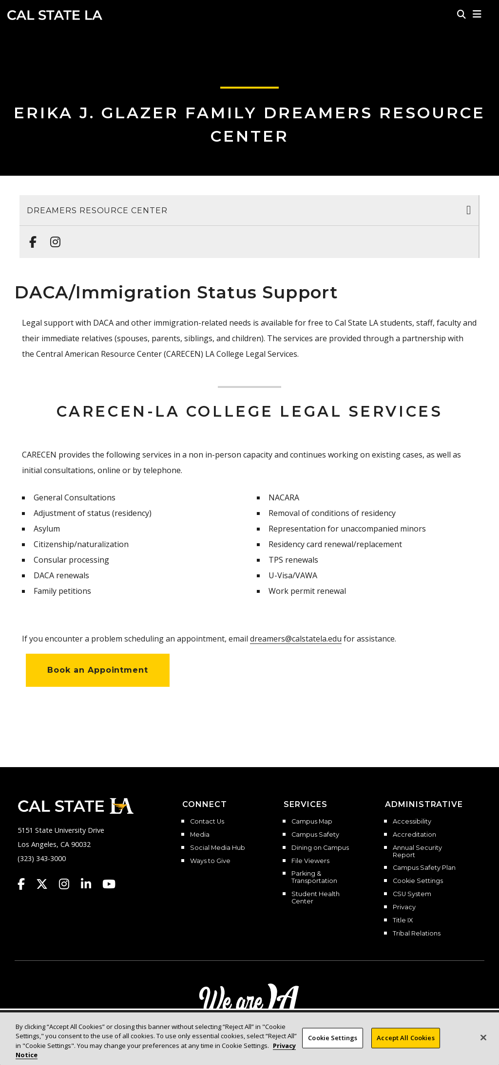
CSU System (412, 894)
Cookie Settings (418, 881)
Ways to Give (210, 861)
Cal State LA (54, 15)
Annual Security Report (417, 852)
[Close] (483, 1046)
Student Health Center (315, 898)
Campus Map (311, 821)
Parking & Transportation (314, 877)
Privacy (404, 907)
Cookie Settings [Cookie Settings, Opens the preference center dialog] (332, 1046)
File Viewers (310, 861)
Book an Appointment (97, 670)
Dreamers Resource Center (97, 210)
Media (200, 834)
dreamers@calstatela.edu (296, 638)
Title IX (403, 920)
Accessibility (412, 821)
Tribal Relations (417, 933)
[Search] (461, 14)
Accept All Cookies (405, 1046)
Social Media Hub (217, 848)
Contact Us (207, 821)
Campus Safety (315, 834)
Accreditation (414, 834)
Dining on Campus (320, 848)
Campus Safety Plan (424, 867)
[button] (477, 14)
